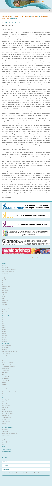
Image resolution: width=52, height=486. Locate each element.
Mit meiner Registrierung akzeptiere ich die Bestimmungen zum (21, 472)
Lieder (3, 409)
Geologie (4, 279)
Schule (9, 16)
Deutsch (4, 265)
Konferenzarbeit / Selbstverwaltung (10, 362)
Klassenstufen (15, 16)
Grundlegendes (6, 399)
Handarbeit (5, 300)
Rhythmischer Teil (6, 345)
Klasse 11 (4, 337)
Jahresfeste (5, 401)
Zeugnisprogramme (7, 439)
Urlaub (3, 444)
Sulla (8, 18)
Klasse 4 (4, 323)
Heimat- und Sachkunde (8, 271)
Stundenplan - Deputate (8, 388)
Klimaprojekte (5, 378)
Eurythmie (4, 292)
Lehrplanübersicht (6, 357)
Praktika (4, 374)
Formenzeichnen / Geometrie (9, 269)
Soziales (4, 382)
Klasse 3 (4, 321)
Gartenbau (4, 304)
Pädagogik (4, 355)
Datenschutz (47, 257)
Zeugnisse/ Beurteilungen (8, 366)
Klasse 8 (4, 331)
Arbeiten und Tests (6, 364)
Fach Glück (5, 290)
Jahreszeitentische (6, 417)
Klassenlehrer (5, 347)
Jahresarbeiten (5, 370)
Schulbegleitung (6, 441)
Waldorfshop (5, 429)
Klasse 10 (4, 335)
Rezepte (4, 423)
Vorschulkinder (5, 415)
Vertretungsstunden (7, 359)
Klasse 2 (4, 319)
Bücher (4, 447)
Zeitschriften (5, 442)
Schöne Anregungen (7, 403)
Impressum (40, 257)
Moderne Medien (6, 386)
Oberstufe (4, 349)
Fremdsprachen (6, 286)
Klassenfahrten (6, 435)
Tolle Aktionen (5, 380)
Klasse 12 (4, 339)
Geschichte (27, 16)
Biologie (4, 275)
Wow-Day (4, 384)
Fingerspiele (5, 407)
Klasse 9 (4, 333)
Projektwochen (5, 372)
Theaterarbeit (5, 313)
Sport (3, 294)
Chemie (4, 280)
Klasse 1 (4, 318)
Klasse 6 (21, 16)
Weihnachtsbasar (6, 395)
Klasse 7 (4, 329)
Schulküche (5, 393)
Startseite (4, 16)
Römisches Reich (35, 16)
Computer (4, 306)
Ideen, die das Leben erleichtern (10, 391)
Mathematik (5, 267)
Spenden (34, 257)
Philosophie (5, 311)
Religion (4, 288)
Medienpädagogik (6, 308)
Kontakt (30, 257)
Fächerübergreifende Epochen (9, 351)
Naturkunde (5, 273)
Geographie (5, 277)
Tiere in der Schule (6, 390)
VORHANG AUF (6, 419)
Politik (3, 310)
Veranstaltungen (6, 449)
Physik (3, 282)
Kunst (3, 298)
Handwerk (4, 302)
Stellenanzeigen (6, 451)
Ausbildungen (5, 431)
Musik (3, 296)
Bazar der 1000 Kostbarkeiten (9, 433)
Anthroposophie (6, 353)
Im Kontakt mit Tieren (7, 413)
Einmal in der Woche (7, 411)
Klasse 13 (4, 341)
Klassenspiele (5, 368)
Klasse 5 (4, 325)
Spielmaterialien (6, 405)
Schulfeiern (5, 360)
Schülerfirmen (5, 376)
